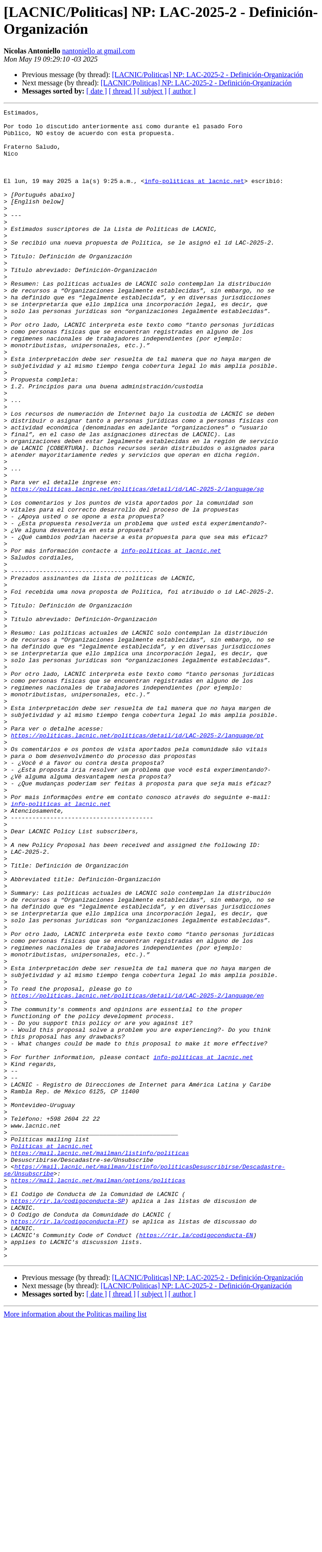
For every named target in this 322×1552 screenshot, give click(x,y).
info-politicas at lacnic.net (196, 196)
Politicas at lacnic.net (52, 1354)
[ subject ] (152, 91)
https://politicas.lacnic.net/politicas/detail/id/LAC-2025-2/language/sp (137, 565)
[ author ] (182, 91)
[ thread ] (122, 91)
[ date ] (96, 91)
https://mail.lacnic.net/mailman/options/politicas (98, 1395)
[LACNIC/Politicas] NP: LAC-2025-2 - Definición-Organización (207, 74)
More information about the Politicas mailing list (75, 1544)
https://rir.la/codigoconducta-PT (68, 1444)
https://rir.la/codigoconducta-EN (196, 1461)
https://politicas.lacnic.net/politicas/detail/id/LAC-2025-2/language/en (137, 1173)
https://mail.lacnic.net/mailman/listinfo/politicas (100, 1362)
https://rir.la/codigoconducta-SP (68, 1420)
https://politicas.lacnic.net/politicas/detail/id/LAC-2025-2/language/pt (137, 861)
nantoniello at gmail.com (98, 51)
